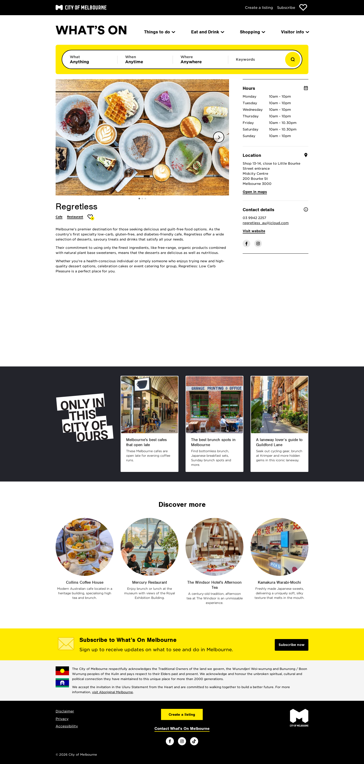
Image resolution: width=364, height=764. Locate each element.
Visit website (254, 231)
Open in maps (255, 192)
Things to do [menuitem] (159, 32)
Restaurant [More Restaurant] (75, 217)
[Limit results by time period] (145, 59)
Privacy (62, 719)
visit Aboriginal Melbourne (112, 692)
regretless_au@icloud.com (266, 223)
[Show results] (292, 59)
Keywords (245, 59)
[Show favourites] (303, 7)
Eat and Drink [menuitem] (207, 32)
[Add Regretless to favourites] (90, 217)
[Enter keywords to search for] (256, 61)
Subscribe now (292, 645)
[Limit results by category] (89, 59)
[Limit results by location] (200, 59)
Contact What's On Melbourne (182, 728)
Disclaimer (65, 711)
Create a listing (259, 8)
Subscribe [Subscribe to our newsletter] (286, 8)
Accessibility (67, 726)
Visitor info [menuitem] (294, 32)
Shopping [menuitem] (252, 32)
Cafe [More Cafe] (59, 217)
